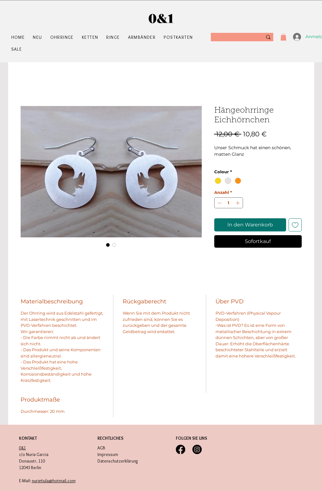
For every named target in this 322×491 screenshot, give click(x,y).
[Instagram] (197, 449)
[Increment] (238, 203)
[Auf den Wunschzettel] (295, 224)
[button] (63, 37)
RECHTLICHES (110, 438)
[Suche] (234, 37)
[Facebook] (180, 449)
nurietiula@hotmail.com (54, 480)
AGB (101, 448)
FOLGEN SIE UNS (191, 438)
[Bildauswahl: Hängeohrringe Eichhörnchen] (108, 245)
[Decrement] (219, 203)
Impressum (107, 454)
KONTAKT (28, 438)
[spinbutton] (228, 203)
